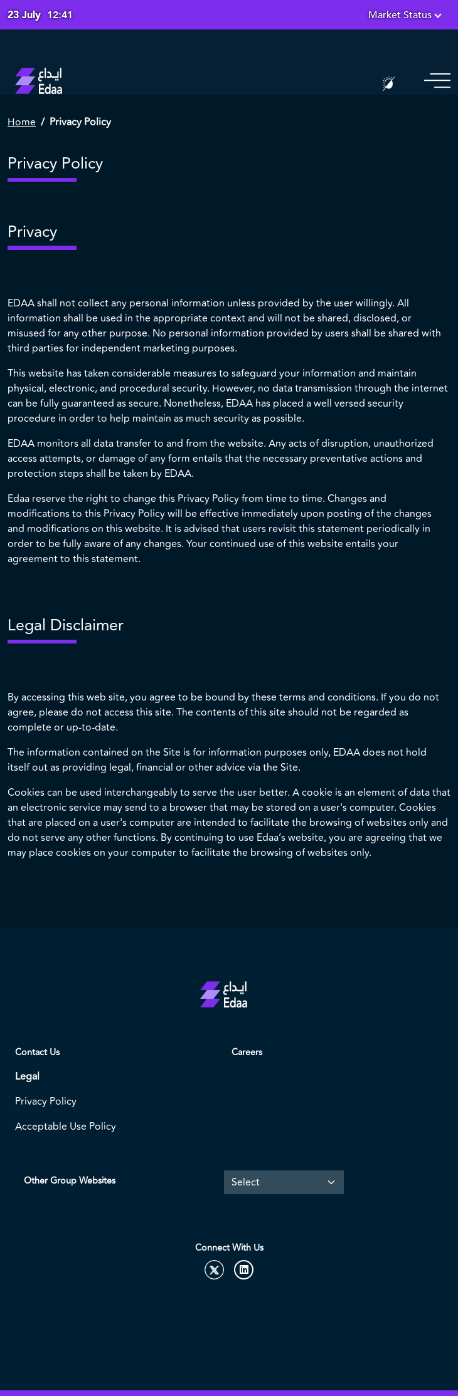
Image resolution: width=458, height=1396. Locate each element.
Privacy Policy (46, 1101)
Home (22, 122)
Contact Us (37, 1052)
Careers (247, 1052)
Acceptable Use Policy (65, 1126)
